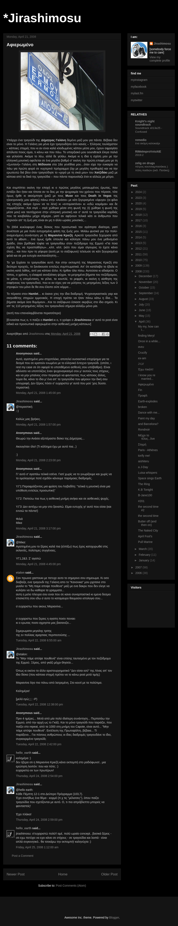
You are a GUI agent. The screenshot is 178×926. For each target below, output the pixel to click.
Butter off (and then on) (147, 523)
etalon (20, 572)
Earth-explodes (148, 401)
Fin (140, 390)
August (143, 299)
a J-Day (143, 467)
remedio (140, 140)
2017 (139, 220)
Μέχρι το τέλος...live (146, 437)
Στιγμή (142, 444)
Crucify (142, 352)
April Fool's (145, 536)
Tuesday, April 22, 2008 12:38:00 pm (39, 704)
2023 (139, 197)
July (142, 304)
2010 (139, 260)
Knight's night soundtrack (145, 123)
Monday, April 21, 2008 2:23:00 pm (38, 460)
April (142, 321)
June (142, 310)
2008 (139, 271)
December (146, 276)
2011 (139, 254)
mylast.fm (137, 93)
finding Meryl (146, 335)
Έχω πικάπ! (145, 369)
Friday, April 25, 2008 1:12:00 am (37, 847)
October (144, 287)
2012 (139, 248)
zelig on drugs (145, 163)
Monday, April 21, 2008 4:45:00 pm (38, 564)
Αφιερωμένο (146, 384)
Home (62, 874)
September (146, 293)
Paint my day (146, 418)
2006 (139, 573)
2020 (139, 203)
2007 (139, 567)
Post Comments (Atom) (71, 885)
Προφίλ (142, 395)
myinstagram (139, 79)
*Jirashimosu (42, 18)
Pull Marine (145, 542)
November (146, 282)
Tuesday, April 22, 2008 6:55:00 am (38, 640)
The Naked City (148, 530)
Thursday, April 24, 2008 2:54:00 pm (39, 776)
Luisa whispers (147, 472)
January (144, 560)
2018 (139, 214)
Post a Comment (22, 855)
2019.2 (139, 155)
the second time (148, 515)
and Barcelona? (148, 424)
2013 (139, 243)
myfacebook (138, 86)
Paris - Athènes (148, 450)
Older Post (109, 874)
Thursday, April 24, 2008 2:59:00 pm (39, 819)
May (142, 315)
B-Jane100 (145, 495)
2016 (139, 226)
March (143, 549)
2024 (139, 192)
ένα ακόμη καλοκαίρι (147, 143)
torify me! (144, 455)
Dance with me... (149, 412)
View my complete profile (160, 59)
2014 (139, 237)
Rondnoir (144, 429)
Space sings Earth (150, 478)
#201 (141, 501)
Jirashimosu (24, 401)
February (145, 554)
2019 (139, 209)
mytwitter (136, 100)
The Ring (144, 484)
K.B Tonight (145, 489)
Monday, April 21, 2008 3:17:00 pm (38, 528)
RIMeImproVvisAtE (148, 151)
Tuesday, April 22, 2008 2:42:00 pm (38, 744)
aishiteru (143, 461)
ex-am (142, 358)
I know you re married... (146, 377)
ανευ (141, 346)
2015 (139, 231)
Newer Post (16, 874)
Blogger (114, 917)
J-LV (141, 363)
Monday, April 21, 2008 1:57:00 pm (38, 424)
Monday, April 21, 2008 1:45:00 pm (38, 392)
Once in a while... (149, 341)
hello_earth (23, 752)
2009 (139, 265)
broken (142, 407)
